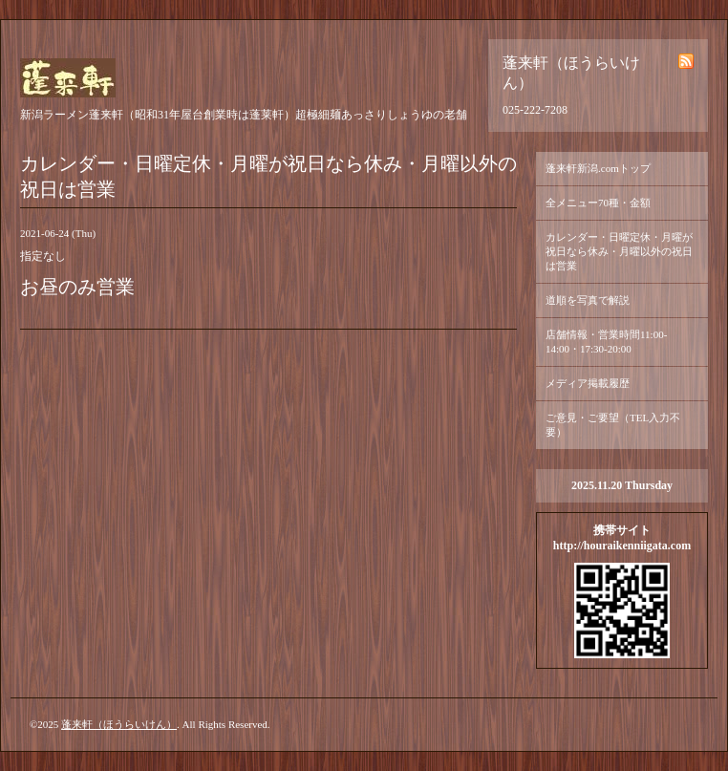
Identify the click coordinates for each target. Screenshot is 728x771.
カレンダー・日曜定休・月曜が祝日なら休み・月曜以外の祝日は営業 (619, 251)
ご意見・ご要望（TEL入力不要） (613, 425)
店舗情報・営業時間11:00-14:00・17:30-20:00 (606, 341)
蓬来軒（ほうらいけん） (119, 724)
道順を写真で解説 (588, 300)
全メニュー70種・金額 (598, 202)
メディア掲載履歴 (588, 383)
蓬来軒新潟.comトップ (598, 168)
